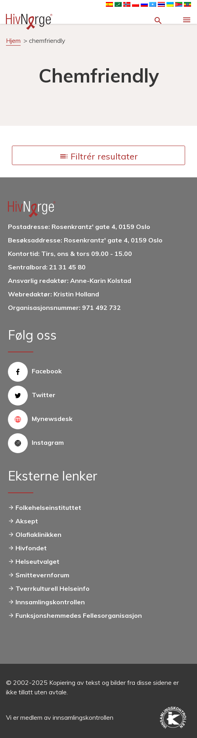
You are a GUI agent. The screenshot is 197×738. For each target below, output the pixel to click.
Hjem (13, 40)
